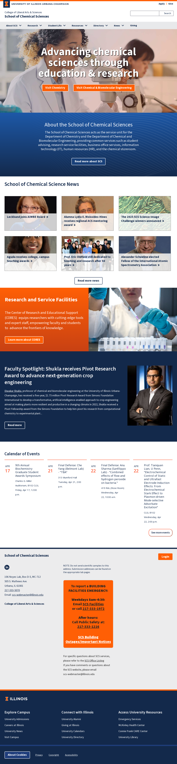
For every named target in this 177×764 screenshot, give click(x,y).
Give (170, 3)
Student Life (55, 25)
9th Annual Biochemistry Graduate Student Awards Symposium (28, 470)
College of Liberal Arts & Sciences (23, 12)
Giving (133, 25)
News (117, 25)
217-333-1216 (88, 626)
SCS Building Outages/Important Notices (88, 639)
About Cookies (17, 755)
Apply (162, 3)
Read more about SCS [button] (88, 161)
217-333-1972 (93, 608)
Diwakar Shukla (13, 391)
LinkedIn (7, 567)
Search (167, 13)
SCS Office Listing (94, 661)
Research (33, 25)
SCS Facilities (93, 604)
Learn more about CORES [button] (24, 340)
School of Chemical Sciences (27, 16)
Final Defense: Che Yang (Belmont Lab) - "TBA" (71, 468)
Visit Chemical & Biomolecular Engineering (104, 88)
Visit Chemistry (55, 88)
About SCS (11, 25)
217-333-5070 (12, 590)
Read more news (88, 281)
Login (165, 557)
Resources (77, 25)
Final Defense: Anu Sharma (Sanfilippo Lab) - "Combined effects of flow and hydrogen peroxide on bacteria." (113, 474)
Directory (99, 25)
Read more (16, 425)
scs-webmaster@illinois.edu (27, 595)
